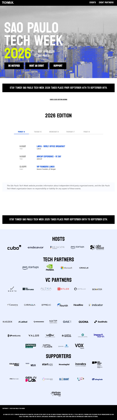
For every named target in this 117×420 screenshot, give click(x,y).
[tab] (21, 132)
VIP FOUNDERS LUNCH (45, 167)
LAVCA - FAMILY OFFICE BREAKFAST (51, 146)
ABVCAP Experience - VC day (49, 156)
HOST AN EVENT (36, 65)
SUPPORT (57, 65)
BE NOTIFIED (14, 65)
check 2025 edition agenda (58, 99)
